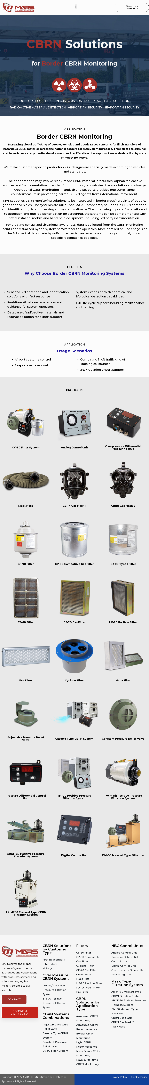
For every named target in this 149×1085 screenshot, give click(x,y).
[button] (76, 6)
